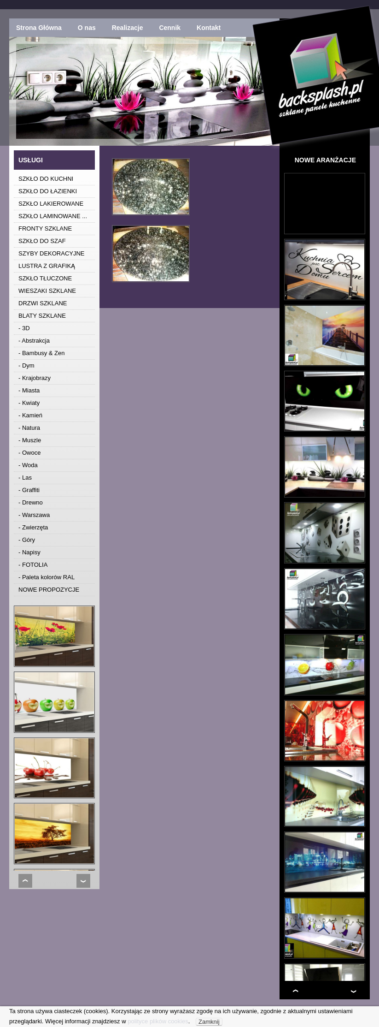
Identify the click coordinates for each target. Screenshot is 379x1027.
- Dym (26, 365)
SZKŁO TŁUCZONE (45, 278)
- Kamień (30, 415)
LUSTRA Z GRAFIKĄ (46, 265)
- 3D (24, 328)
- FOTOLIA (32, 564)
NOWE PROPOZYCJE (48, 589)
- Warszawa (34, 514)
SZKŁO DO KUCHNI (45, 178)
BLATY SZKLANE (42, 315)
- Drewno (30, 502)
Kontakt (209, 27)
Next (83, 881)
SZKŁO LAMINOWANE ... (52, 216)
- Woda (28, 465)
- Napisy (29, 552)
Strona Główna (39, 27)
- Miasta (29, 390)
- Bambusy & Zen (41, 353)
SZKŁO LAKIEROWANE (50, 203)
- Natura (29, 427)
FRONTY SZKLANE (45, 228)
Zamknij (209, 1021)
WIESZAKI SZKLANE (47, 290)
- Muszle (29, 440)
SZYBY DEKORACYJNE (51, 253)
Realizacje (127, 27)
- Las (25, 477)
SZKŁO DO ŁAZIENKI (47, 191)
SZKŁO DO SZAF (42, 240)
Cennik (170, 27)
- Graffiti (29, 490)
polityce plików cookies (158, 1021)
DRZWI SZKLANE (42, 303)
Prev (25, 881)
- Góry (26, 539)
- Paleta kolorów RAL (46, 577)
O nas (87, 27)
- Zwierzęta (33, 527)
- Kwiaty (29, 402)
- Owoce (29, 452)
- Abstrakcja (34, 340)
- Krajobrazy (34, 377)
